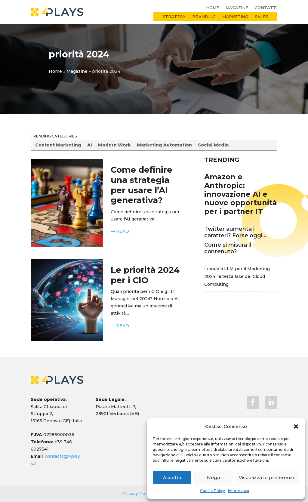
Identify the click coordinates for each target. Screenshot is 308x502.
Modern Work (114, 145)
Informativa (238, 490)
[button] (296, 426)
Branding (204, 16)
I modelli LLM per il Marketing (237, 268)
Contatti (266, 7)
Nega (213, 477)
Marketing (235, 16)
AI (89, 145)
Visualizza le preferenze (267, 477)
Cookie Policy (212, 490)
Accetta (172, 477)
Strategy (174, 16)
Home (212, 7)
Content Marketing (58, 145)
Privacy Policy (138, 493)
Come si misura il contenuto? (227, 248)
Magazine (237, 7)
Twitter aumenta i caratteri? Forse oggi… (235, 232)
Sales (261, 16)
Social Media (213, 145)
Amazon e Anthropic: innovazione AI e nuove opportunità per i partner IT (240, 194)
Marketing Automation (164, 145)
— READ (120, 231)
